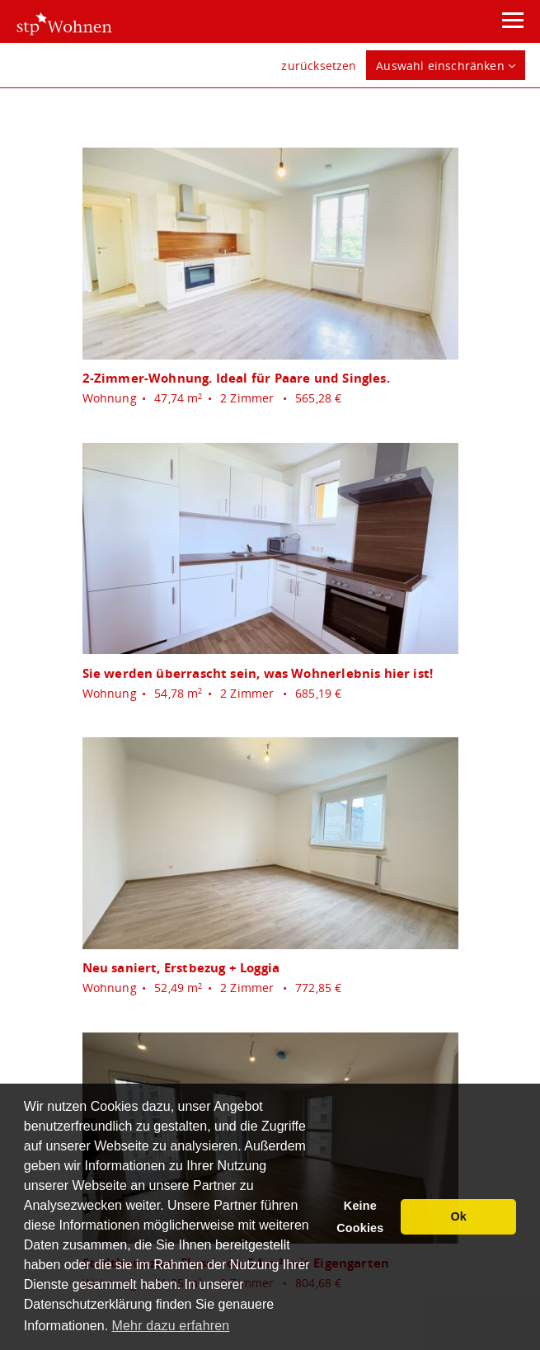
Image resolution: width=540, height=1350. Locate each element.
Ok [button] (458, 1216)
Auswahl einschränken (445, 65)
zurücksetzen (318, 65)
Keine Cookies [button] (359, 1217)
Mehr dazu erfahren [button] (171, 1326)
